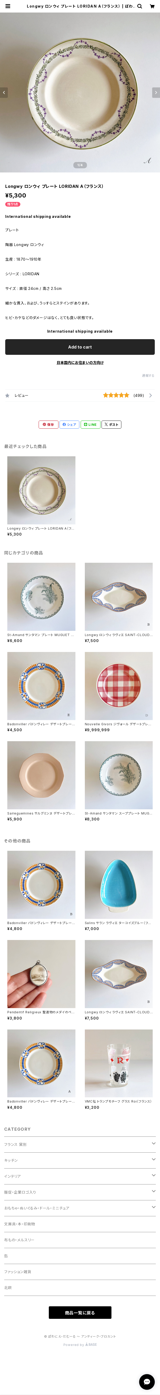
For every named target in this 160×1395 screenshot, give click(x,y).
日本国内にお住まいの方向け (80, 362)
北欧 (8, 1287)
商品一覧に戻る (80, 1312)
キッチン (11, 1160)
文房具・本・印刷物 (19, 1224)
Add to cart (80, 347)
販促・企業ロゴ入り (20, 1192)
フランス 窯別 (15, 1144)
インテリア (12, 1176)
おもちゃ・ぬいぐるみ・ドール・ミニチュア (37, 1208)
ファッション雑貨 (17, 1272)
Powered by (80, 1345)
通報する (148, 376)
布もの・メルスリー (19, 1240)
